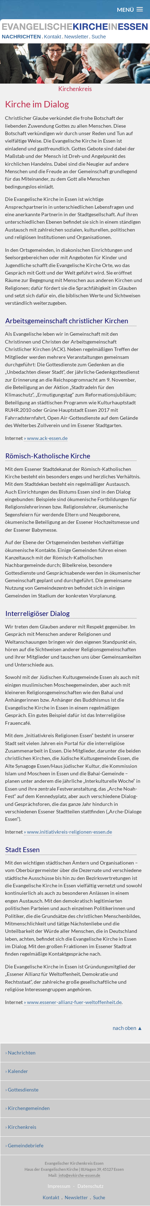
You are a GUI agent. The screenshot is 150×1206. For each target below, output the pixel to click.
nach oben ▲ (128, 1028)
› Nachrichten (20, 1053)
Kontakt (52, 36)
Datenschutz (90, 1186)
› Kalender (16, 1071)
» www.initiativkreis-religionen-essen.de (68, 832)
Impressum (59, 1186)
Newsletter (76, 36)
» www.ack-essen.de (46, 438)
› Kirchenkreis (20, 1127)
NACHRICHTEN (21, 36)
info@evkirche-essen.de (79, 1175)
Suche (98, 36)
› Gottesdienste (21, 1090)
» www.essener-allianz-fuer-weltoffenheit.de (73, 1002)
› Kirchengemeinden (27, 1108)
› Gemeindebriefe (24, 1145)
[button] (129, 9)
